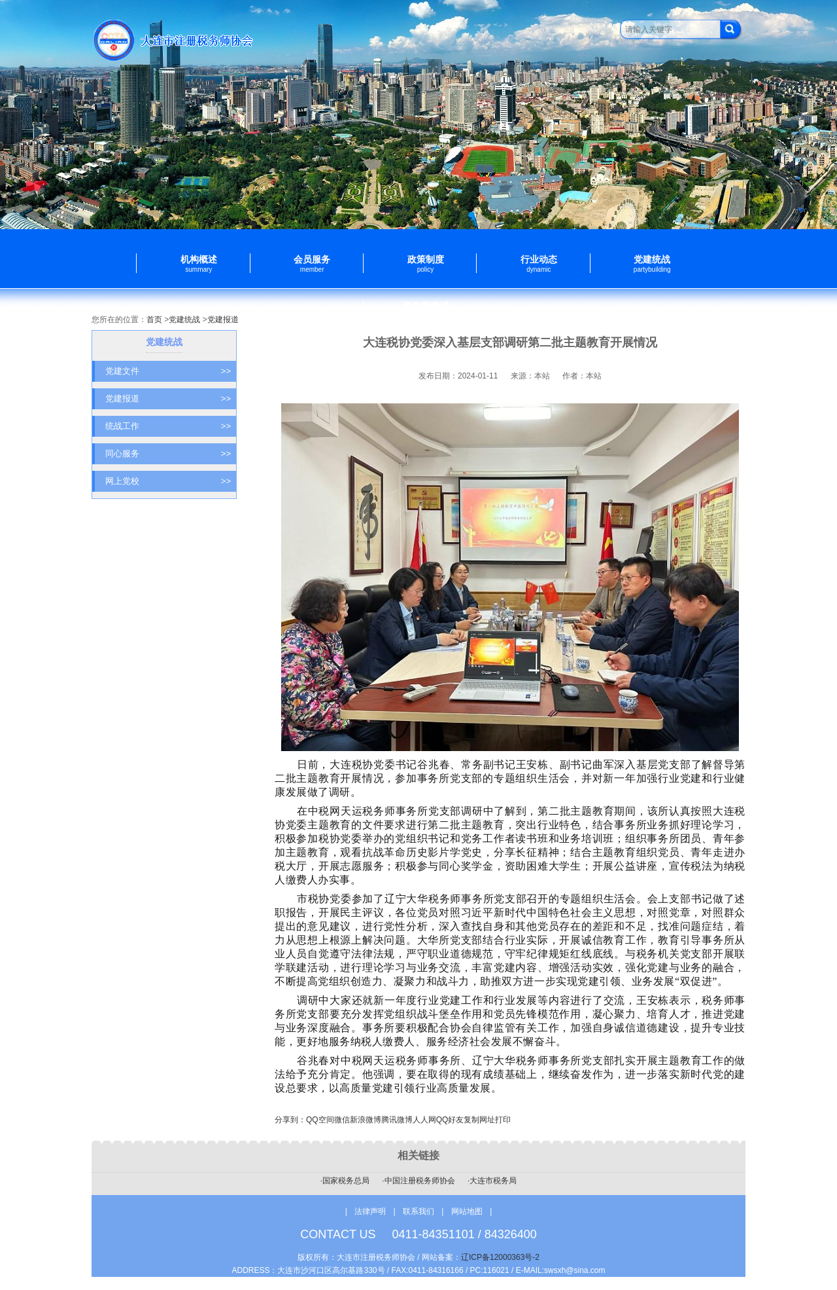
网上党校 (168, 481)
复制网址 (479, 1119)
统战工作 (168, 426)
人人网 (424, 1119)
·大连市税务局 (492, 1180)
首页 (154, 319)
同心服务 (168, 453)
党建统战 (184, 319)
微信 (342, 1119)
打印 (503, 1119)
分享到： (290, 1119)
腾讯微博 (397, 1119)
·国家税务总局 (344, 1180)
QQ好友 (450, 1119)
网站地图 (467, 1211)
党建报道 (223, 319)
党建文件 (168, 371)
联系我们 (419, 1211)
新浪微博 (365, 1119)
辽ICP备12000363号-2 (500, 1257)
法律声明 (370, 1211)
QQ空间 (320, 1119)
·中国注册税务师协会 (418, 1180)
